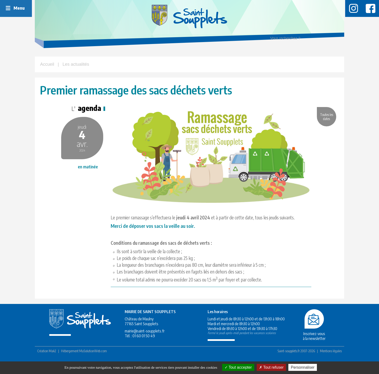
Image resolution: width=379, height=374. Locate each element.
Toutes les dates (325, 118)
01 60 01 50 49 (138, 344)
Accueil (47, 64)
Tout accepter (238, 367)
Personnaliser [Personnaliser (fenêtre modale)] (302, 367)
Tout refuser (271, 367)
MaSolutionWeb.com (93, 360)
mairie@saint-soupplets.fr (139, 340)
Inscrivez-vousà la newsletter (305, 342)
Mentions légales (331, 360)
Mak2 (52, 360)
